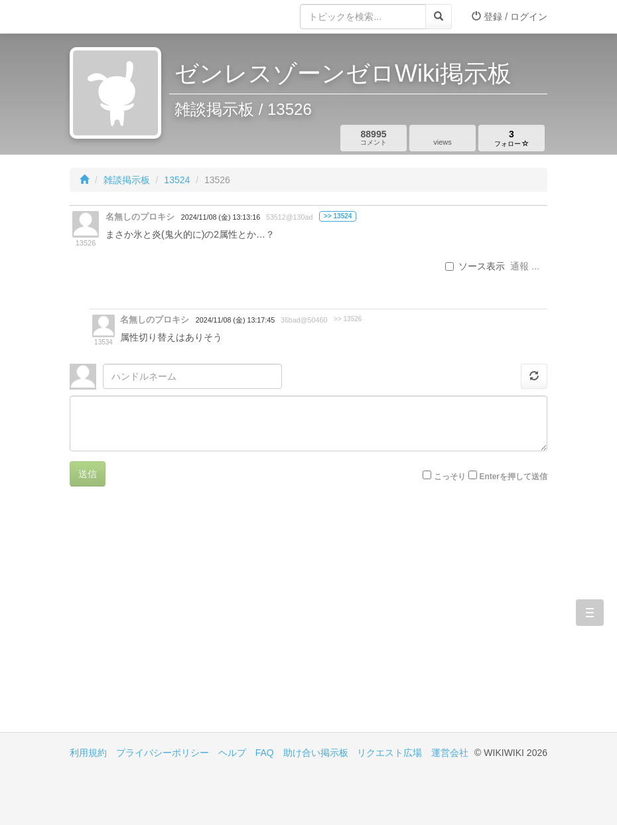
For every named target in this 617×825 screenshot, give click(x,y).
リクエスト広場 (389, 752)
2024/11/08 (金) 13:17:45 (235, 320)
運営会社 (449, 752)
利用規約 (88, 752)
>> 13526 (348, 319)
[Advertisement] (189, 619)
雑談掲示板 (126, 180)
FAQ (264, 752)
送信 (87, 474)
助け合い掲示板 (315, 752)
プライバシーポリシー (162, 752)
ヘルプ (232, 752)
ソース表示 (475, 266)
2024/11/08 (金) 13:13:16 (220, 217)
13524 (177, 180)
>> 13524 (338, 216)
